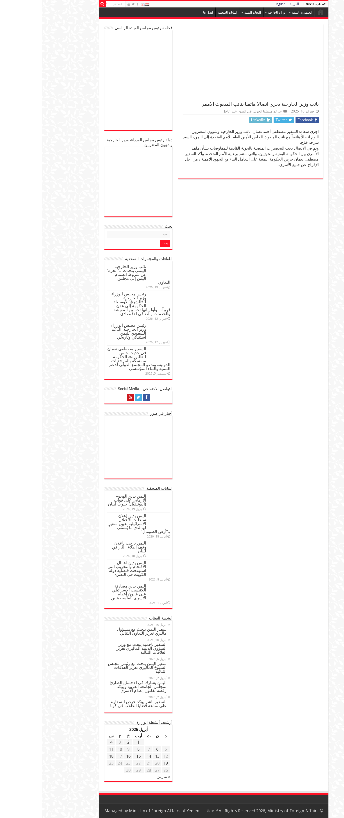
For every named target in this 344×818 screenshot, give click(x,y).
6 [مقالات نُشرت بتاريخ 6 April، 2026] (116, 749)
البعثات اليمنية (210, 12)
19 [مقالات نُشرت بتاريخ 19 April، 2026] (124, 763)
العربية (252, 4)
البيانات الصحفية (185, 12)
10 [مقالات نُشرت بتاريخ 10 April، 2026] (78, 749)
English (238, 4)
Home (279, 12)
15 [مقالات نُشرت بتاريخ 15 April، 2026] (97, 756)
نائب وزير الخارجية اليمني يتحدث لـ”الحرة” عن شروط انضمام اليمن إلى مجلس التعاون (97, 274)
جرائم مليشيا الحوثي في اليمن (218, 111)
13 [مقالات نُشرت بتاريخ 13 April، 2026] (115, 756)
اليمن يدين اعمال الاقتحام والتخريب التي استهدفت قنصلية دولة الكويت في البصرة (85, 568)
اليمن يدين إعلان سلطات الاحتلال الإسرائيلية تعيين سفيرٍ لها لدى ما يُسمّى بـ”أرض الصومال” (98, 523)
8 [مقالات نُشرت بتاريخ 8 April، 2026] (97, 749)
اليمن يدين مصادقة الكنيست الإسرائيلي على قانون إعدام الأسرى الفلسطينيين (86, 592)
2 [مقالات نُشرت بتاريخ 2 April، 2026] (87, 742)
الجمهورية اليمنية (260, 12)
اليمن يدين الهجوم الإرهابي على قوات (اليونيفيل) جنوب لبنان (85, 500)
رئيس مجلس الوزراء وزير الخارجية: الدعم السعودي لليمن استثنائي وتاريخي (87, 331)
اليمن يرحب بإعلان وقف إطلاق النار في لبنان (87, 547)
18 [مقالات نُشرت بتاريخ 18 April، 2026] (69, 756)
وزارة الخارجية (234, 12)
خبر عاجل (188, 111)
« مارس (122, 776)
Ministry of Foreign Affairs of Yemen (122, 810)
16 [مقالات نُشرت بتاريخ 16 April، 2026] (86, 756)
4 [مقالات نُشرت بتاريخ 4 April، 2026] (69, 742)
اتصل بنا (166, 12)
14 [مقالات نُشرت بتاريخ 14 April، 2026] (107, 756)
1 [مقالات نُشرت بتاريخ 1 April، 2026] (97, 742)
